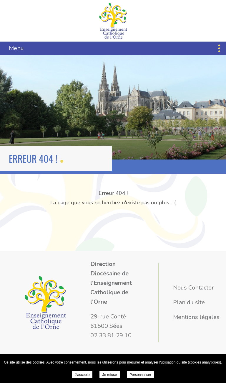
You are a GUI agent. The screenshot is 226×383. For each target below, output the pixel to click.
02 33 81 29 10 (111, 335)
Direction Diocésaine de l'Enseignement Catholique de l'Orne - (113, 20)
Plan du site (189, 302)
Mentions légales (196, 317)
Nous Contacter (193, 288)
